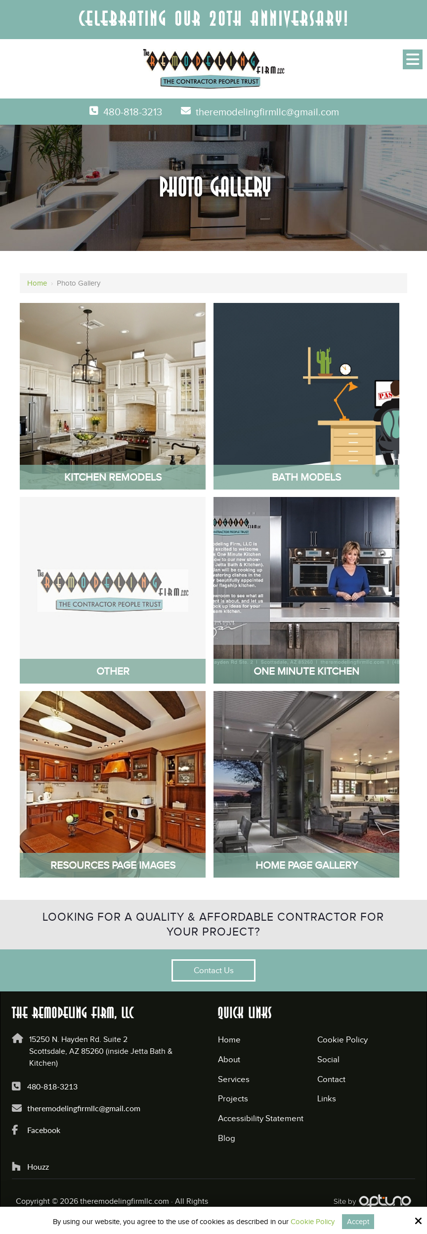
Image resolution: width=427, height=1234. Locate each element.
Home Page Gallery (307, 865)
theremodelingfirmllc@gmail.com (268, 112)
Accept (358, 1222)
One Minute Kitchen (306, 671)
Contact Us (214, 970)
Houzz (40, 1166)
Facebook (45, 1130)
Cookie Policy (313, 1222)
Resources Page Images (112, 865)
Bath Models (306, 477)
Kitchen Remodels (113, 477)
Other (112, 671)
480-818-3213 (128, 112)
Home (37, 283)
